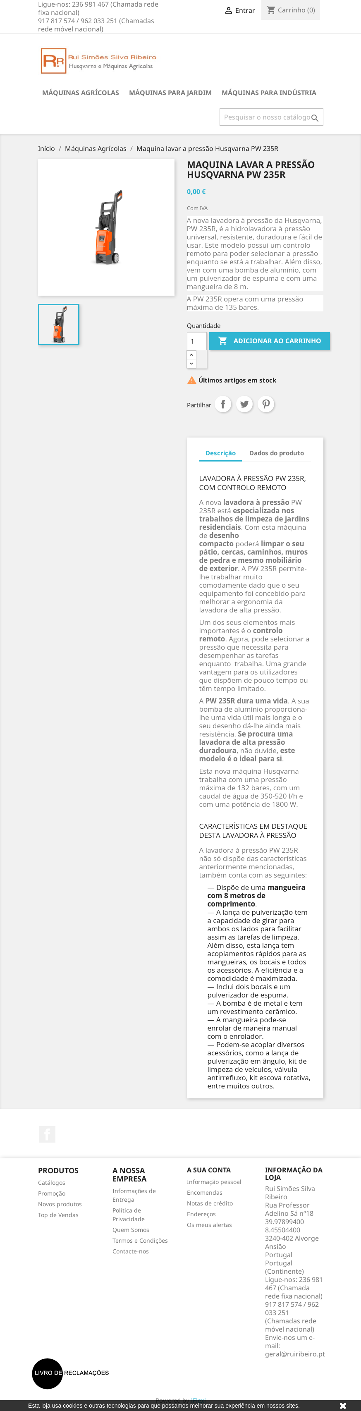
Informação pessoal (214, 1182)
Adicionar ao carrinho (269, 341)
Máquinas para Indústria (269, 92)
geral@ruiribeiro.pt (295, 1353)
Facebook (47, 1134)
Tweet (244, 404)
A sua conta (209, 1169)
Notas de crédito (210, 1203)
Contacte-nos (130, 1251)
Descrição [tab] (221, 453)
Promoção (51, 1193)
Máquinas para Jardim (170, 92)
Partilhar (223, 404)
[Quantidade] (197, 341)
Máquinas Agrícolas (80, 92)
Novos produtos (60, 1204)
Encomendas (204, 1192)
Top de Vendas (58, 1215)
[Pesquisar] (271, 117)
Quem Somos (130, 1230)
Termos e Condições (140, 1240)
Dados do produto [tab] (276, 453)
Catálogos (51, 1182)
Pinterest (266, 404)
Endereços (201, 1214)
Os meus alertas (209, 1225)
